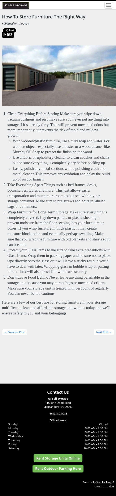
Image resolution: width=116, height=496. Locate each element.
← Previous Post (14, 332)
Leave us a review (104, 485)
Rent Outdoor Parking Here (58, 468)
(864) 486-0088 (58, 413)
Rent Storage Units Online (58, 458)
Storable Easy (105, 481)
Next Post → (104, 332)
